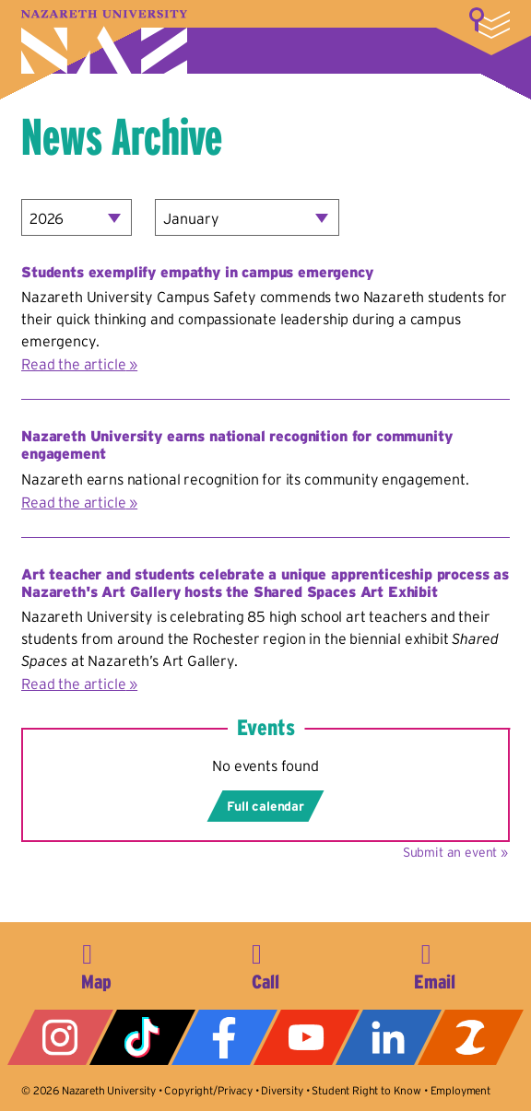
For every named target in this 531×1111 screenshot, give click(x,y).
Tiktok (142, 1037)
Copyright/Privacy (208, 1090)
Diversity (282, 1090)
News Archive (121, 136)
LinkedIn (388, 1037)
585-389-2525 (265, 963)
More (489, 23)
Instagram (60, 1037)
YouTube (306, 1037)
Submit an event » (455, 852)
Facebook (224, 1037)
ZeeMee (470, 1037)
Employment (460, 1090)
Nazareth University (104, 42)
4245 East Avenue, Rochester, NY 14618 (96, 963)
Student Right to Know (366, 1090)
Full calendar (265, 806)
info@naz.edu (435, 963)
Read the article (73, 364)
